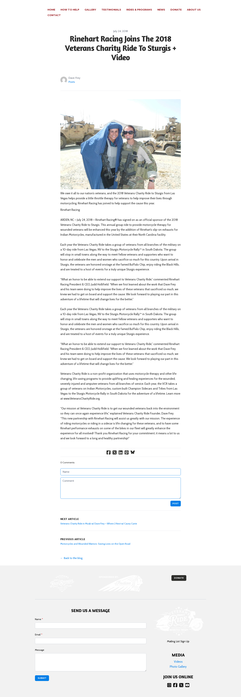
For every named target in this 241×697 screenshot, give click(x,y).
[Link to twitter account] (181, 679)
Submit (42, 672)
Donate (179, 572)
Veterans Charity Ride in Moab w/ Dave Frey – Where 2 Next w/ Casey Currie (98, 518)
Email (37, 629)
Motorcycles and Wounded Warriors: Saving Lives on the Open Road (95, 538)
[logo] (27, 10)
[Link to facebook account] (175, 679)
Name (38, 613)
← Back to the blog (71, 552)
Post (175, 498)
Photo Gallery (178, 661)
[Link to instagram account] (169, 679)
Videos (178, 656)
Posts (71, 76)
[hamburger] (39, 8)
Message (39, 644)
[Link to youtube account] (187, 679)
